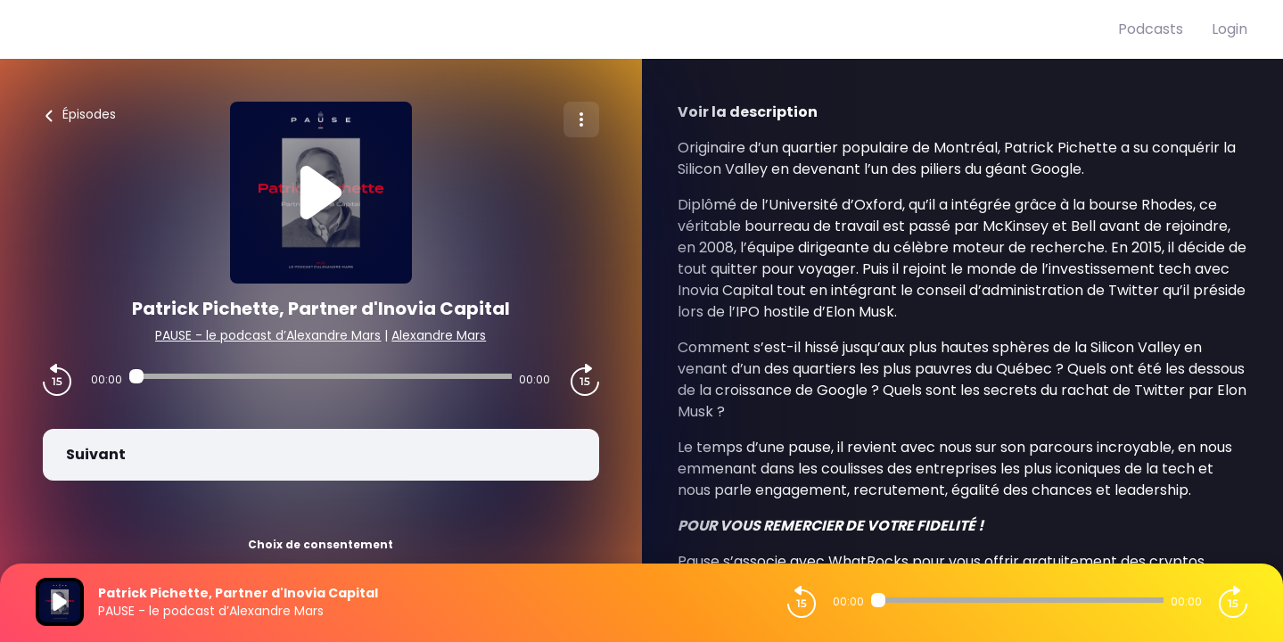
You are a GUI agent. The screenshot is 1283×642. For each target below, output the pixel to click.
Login (1229, 29)
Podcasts (1150, 29)
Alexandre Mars (438, 335)
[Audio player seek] (320, 376)
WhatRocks (868, 561)
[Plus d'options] (581, 119)
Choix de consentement (320, 544)
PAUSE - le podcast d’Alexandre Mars (268, 335)
